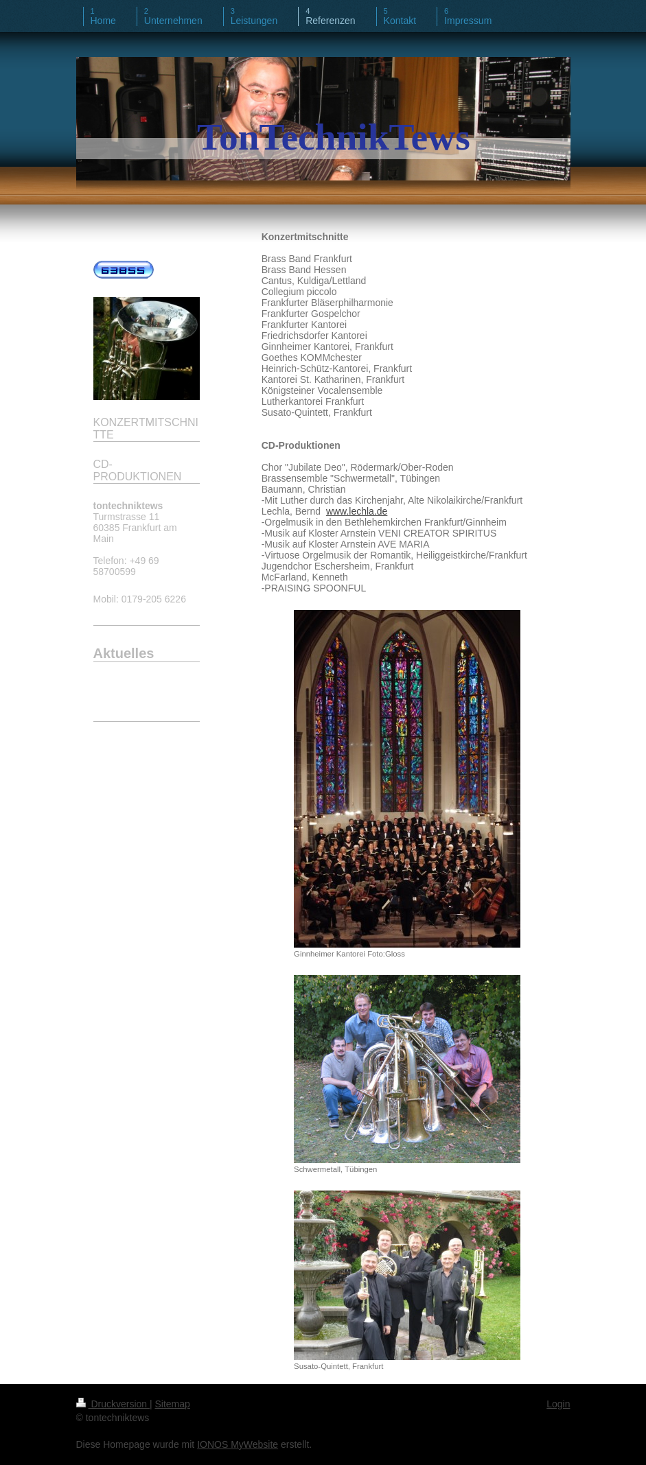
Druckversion (113, 1403)
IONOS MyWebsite (237, 1444)
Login (558, 1403)
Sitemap (172, 1403)
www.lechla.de (357, 511)
